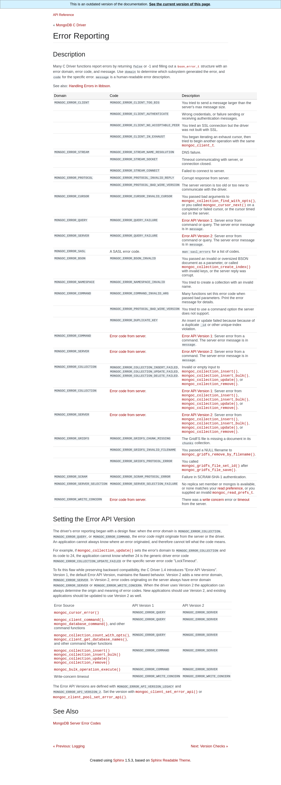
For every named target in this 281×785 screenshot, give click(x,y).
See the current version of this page (179, 4)
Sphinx (118, 776)
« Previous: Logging (69, 762)
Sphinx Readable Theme (170, 776)
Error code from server (127, 337)
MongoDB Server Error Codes (77, 739)
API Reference (63, 15)
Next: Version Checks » (209, 762)
